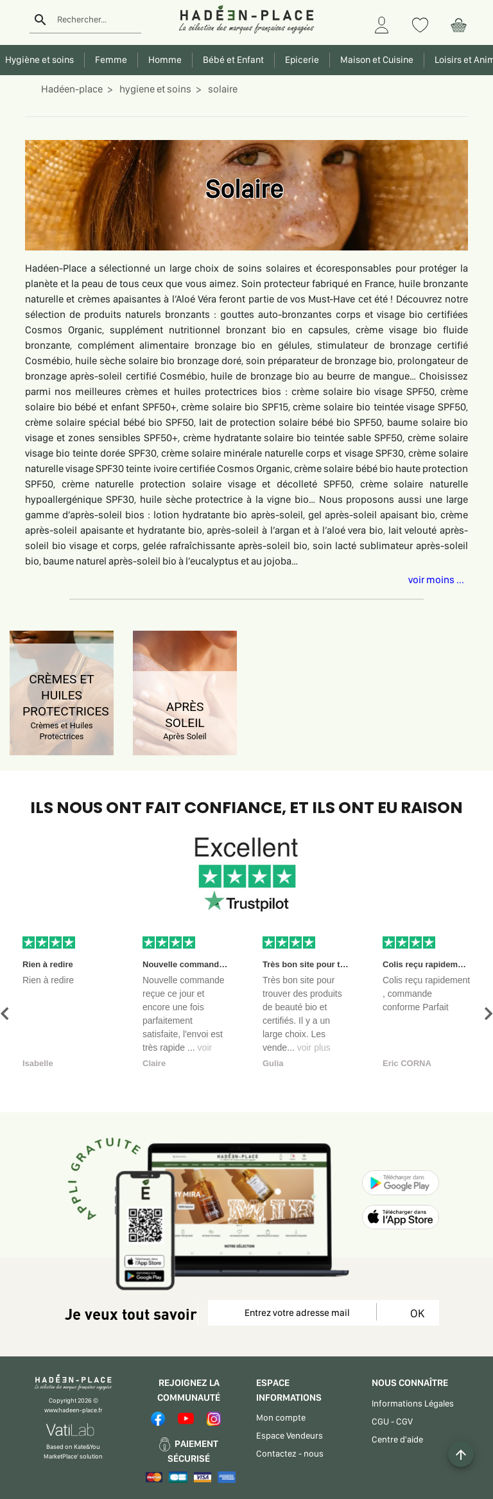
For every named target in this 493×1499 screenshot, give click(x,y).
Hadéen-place (72, 89)
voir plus (314, 1047)
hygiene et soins (154, 89)
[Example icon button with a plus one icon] (461, 1454)
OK (415, 1313)
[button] (4, 1013)
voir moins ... (436, 580)
